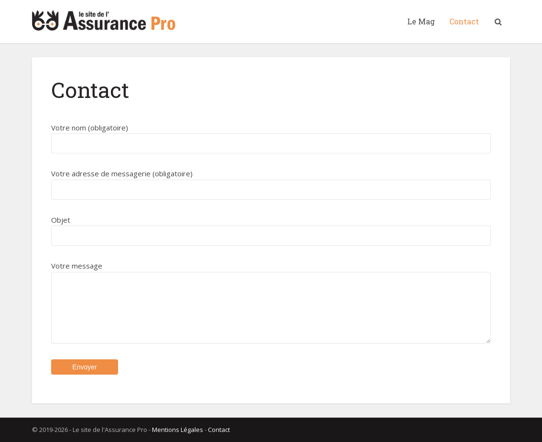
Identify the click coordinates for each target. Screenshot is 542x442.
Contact (464, 21)
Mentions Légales (177, 429)
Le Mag (421, 21)
